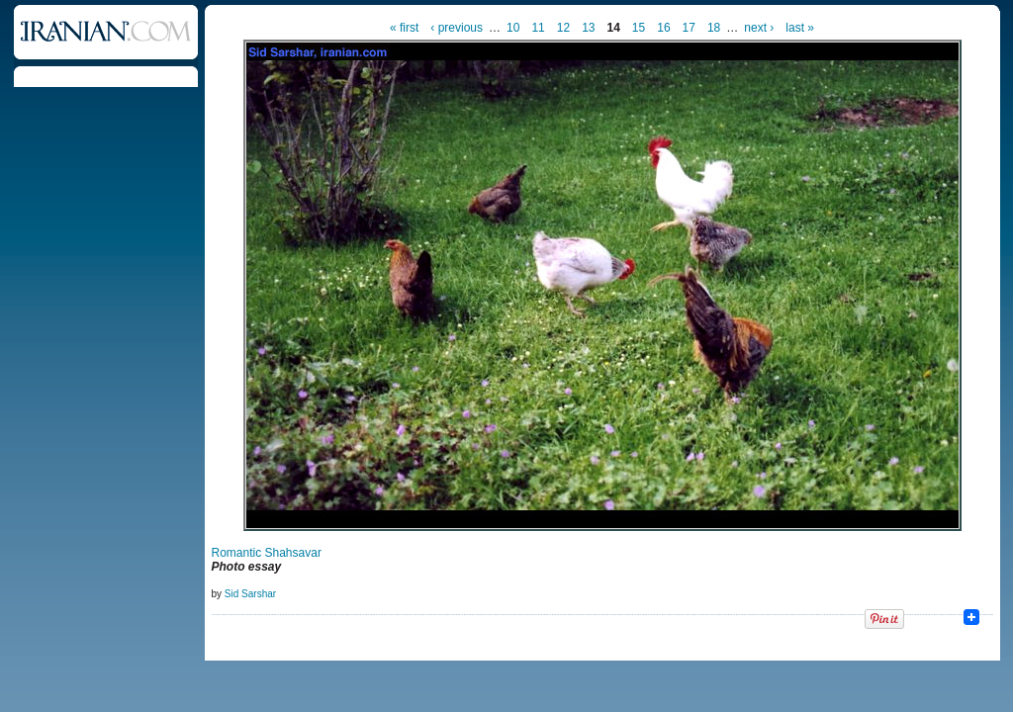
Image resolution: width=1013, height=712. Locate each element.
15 (638, 28)
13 (588, 28)
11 (537, 28)
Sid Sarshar (250, 593)
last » (799, 28)
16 (663, 28)
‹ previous (456, 28)
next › (759, 28)
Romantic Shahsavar (267, 553)
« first (404, 28)
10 (512, 28)
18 (713, 28)
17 (689, 28)
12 (563, 28)
